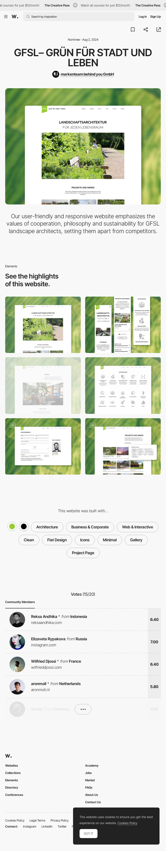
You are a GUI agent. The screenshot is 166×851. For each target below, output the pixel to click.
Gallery (136, 540)
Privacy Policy (60, 820)
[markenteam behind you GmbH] (83, 74)
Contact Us (93, 802)
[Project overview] (123, 446)
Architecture (47, 527)
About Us (91, 795)
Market (90, 780)
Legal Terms (37, 820)
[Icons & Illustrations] (123, 385)
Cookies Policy (14, 820)
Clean (29, 540)
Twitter (62, 826)
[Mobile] (123, 325)
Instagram (29, 826)
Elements (11, 780)
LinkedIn (47, 826)
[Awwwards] (15, 16)
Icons (84, 540)
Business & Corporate (90, 527)
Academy (92, 765)
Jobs (88, 773)
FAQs (88, 787)
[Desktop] (43, 325)
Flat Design (57, 540)
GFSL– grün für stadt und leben (83, 57)
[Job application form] (43, 446)
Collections (13, 773)
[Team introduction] (43, 385)
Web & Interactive (137, 527)
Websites (11, 765)
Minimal (110, 540)
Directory (11, 787)
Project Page (83, 553)
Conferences (14, 795)
